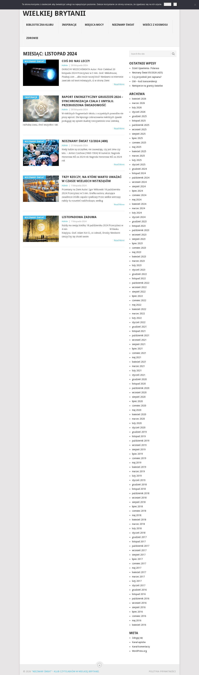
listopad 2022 (139, 278)
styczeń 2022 (138, 322)
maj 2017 (136, 568)
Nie (175, 4)
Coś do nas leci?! (76, 61)
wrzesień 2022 (139, 287)
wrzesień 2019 (139, 445)
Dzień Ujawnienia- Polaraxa (145, 68)
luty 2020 (137, 423)
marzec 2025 (138, 155)
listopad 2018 (139, 489)
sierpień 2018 (139, 502)
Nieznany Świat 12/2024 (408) (85, 141)
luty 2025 (137, 160)
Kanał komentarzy (141, 646)
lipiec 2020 (137, 401)
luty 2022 (137, 318)
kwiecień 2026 (139, 98)
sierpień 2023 (139, 239)
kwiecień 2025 (139, 151)
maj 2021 (136, 357)
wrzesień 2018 (139, 497)
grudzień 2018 (139, 484)
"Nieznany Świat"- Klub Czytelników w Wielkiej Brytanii (94, 10)
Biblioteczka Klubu (39, 24)
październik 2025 (140, 125)
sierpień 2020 (139, 397)
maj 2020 (136, 410)
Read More (119, 84)
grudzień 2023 (139, 221)
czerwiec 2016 (139, 616)
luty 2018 (137, 528)
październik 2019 (140, 440)
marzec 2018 (138, 524)
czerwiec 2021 (139, 353)
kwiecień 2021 (139, 361)
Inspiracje (69, 24)
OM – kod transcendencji (144, 81)
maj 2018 (136, 515)
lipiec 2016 (137, 611)
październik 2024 (140, 177)
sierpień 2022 (139, 291)
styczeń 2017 (138, 585)
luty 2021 (137, 370)
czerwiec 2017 (139, 563)
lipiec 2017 (137, 559)
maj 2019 (136, 462)
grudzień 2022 (139, 274)
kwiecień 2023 (139, 256)
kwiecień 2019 (139, 467)
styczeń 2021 (138, 375)
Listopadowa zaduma (79, 217)
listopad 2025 (139, 120)
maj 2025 (136, 147)
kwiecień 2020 (139, 414)
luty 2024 (137, 212)
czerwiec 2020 (139, 405)
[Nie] (195, 4)
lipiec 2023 (137, 243)
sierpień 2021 (139, 344)
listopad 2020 (139, 383)
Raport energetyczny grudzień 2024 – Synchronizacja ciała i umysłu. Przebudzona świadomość (92, 101)
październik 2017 (140, 546)
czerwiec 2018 (139, 511)
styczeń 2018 (138, 532)
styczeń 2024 (138, 217)
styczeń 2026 (138, 112)
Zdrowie (32, 38)
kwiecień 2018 (139, 519)
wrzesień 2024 (139, 182)
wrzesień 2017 (139, 550)
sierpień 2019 (139, 449)
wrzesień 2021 (139, 340)
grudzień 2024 (139, 169)
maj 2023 (136, 252)
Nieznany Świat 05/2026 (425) (147, 72)
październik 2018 (140, 493)
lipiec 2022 (137, 296)
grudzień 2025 (139, 116)
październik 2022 (140, 283)
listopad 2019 (139, 436)
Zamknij (167, 4)
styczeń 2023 (138, 269)
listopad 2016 (139, 594)
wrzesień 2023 (139, 234)
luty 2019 (137, 475)
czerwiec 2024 (139, 195)
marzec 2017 (138, 576)
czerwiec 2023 (139, 247)
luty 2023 (137, 265)
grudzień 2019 (139, 432)
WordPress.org (139, 651)
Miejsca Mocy (94, 24)
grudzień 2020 (139, 379)
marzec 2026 (138, 103)
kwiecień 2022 (139, 309)
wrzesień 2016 (139, 603)
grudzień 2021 (139, 326)
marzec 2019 (138, 471)
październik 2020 (140, 388)
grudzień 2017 (139, 537)
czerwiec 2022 (139, 300)
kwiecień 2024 (139, 204)
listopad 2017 (139, 541)
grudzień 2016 (139, 589)
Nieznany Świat (123, 24)
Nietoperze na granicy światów (147, 85)
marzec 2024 (138, 208)
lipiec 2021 (137, 348)
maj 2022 (136, 304)
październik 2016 (140, 598)
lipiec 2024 (137, 190)
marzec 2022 (138, 313)
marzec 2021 (138, 366)
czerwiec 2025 (139, 142)
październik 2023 (140, 230)
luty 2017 (137, 581)
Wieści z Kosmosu (155, 24)
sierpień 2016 (139, 607)
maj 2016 (136, 620)
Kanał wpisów (139, 642)
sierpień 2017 (139, 554)
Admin (65, 65)
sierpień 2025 (139, 133)
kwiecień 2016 (139, 625)
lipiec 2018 (137, 506)
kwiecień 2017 (139, 572)
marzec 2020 (138, 418)
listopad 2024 (139, 173)
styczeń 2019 (138, 480)
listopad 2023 (139, 226)
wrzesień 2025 (139, 129)
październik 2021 (140, 335)
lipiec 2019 (137, 454)
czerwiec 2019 (139, 458)
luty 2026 (137, 107)
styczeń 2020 (138, 427)
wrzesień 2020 (139, 392)
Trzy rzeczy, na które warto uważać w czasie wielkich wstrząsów (92, 179)
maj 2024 (136, 199)
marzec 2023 (138, 261)
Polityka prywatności (162, 671)
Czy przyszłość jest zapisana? (147, 77)
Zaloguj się (137, 638)
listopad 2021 (139, 331)
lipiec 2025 (137, 138)
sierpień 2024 (139, 186)
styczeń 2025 (138, 164)
